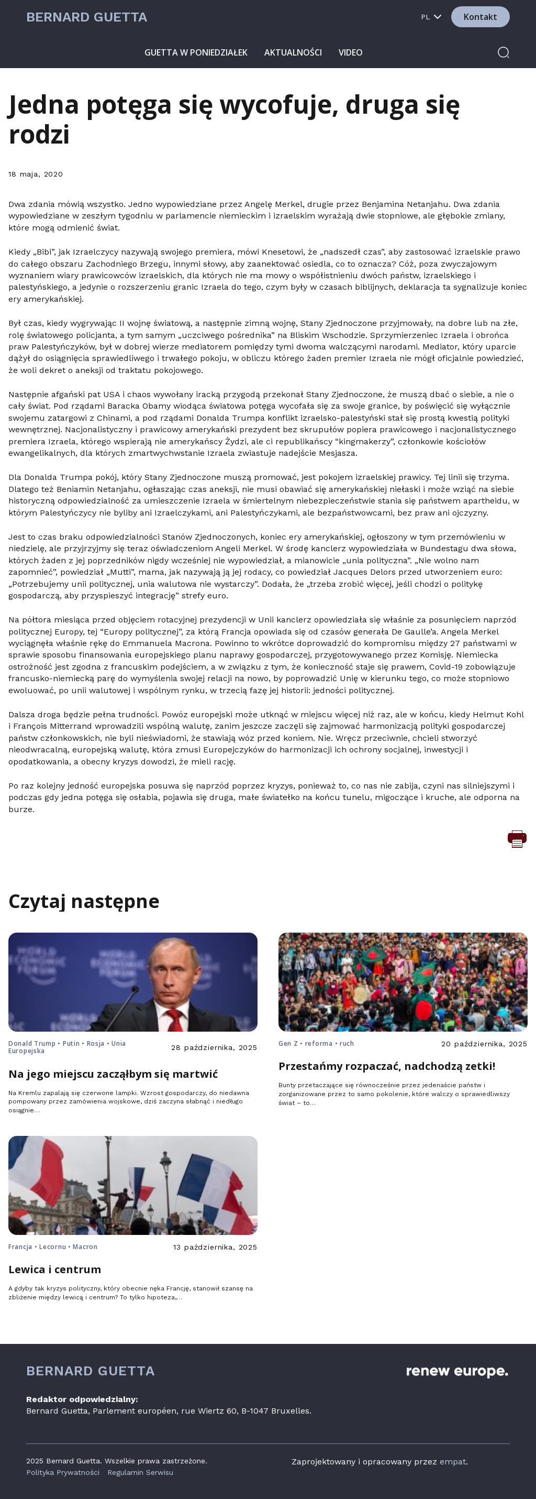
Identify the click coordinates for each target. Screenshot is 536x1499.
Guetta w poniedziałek (196, 52)
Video (351, 52)
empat (453, 1462)
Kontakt (480, 17)
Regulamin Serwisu (140, 1472)
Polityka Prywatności (62, 1472)
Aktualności (293, 52)
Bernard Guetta (86, 17)
